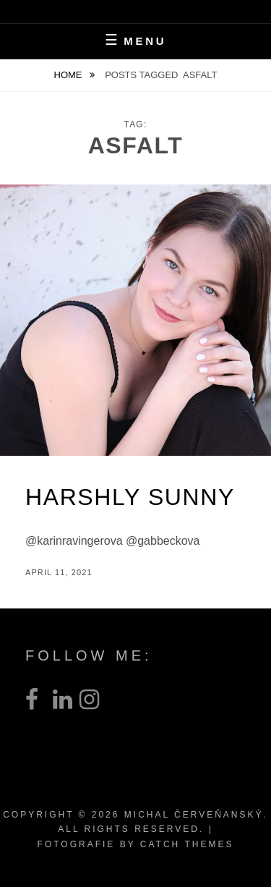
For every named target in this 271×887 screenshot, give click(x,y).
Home (69, 74)
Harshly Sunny (130, 497)
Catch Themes (187, 844)
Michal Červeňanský (194, 815)
